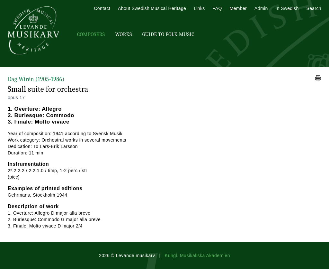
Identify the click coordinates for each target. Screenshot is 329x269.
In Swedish (287, 8)
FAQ (217, 8)
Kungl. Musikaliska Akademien (197, 255)
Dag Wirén (36, 79)
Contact (102, 8)
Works (123, 34)
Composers (91, 34)
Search (314, 8)
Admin (261, 8)
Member (238, 8)
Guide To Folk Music (168, 34)
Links (199, 8)
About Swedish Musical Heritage (152, 8)
